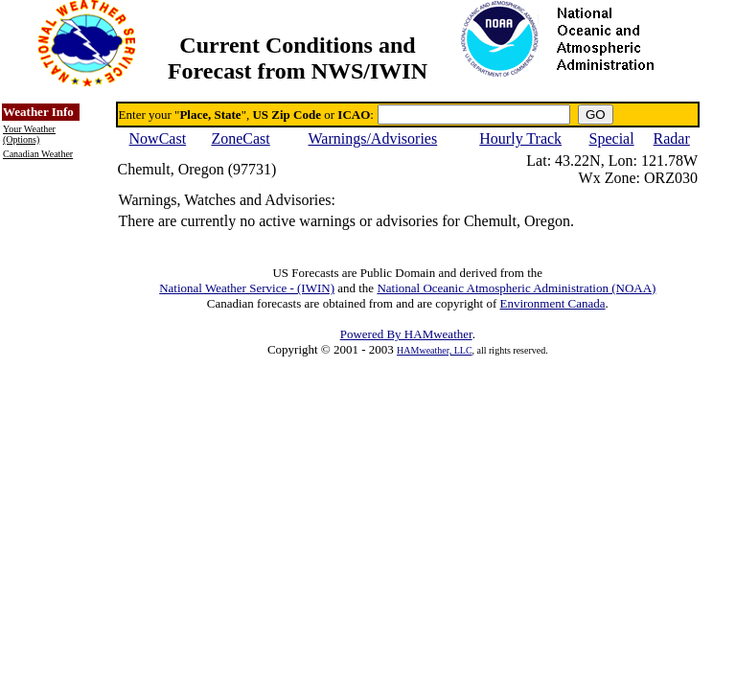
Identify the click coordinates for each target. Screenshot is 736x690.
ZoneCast (240, 138)
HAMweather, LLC (434, 350)
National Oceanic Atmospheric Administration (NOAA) (516, 288)
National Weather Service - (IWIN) (246, 288)
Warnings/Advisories (373, 138)
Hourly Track (520, 138)
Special (611, 138)
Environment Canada (552, 303)
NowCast (158, 138)
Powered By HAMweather (406, 334)
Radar (672, 138)
